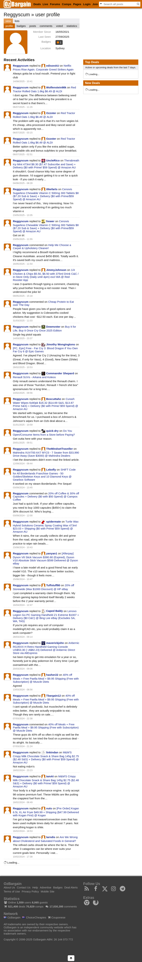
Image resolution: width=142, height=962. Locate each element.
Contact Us (23, 887)
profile (9, 25)
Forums (55, 4)
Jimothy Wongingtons (60, 344)
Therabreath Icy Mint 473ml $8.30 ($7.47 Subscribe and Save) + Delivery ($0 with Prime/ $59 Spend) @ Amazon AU (46, 164)
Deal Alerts (71, 887)
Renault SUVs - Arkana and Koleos (34, 377)
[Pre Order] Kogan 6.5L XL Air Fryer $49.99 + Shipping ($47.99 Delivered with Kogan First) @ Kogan (46, 812)
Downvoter (53, 326)
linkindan (52, 752)
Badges (57, 887)
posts (32, 25)
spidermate (53, 521)
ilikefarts (51, 189)
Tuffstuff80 (53, 585)
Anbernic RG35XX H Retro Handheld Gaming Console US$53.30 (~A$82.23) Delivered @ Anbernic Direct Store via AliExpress (46, 648)
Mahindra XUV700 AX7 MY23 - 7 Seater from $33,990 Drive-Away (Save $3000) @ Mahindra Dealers (46, 454)
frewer (50, 221)
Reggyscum (20, 65)
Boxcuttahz (53, 398)
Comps (66, 4)
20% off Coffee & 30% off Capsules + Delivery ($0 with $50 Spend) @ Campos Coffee (46, 496)
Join (95, 4)
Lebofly (51, 469)
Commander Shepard (60, 373)
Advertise (45, 887)
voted (59, 25)
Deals (37, 4)
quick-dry (52, 430)
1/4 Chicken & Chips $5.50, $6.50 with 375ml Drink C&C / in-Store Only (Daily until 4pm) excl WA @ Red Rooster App (46, 274)
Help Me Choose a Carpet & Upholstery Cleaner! (42, 246)
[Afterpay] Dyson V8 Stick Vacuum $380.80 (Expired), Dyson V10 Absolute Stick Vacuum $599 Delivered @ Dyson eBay (45, 558)
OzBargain (12, 917)
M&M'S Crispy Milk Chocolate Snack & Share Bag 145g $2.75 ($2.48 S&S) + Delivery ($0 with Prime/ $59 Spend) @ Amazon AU (46, 757)
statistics (71, 25)
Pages (77, 4)
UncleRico (53, 160)
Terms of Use (12, 891)
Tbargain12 (53, 695)
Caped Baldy (54, 610)
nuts (49, 808)
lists (17, 21)
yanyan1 (51, 553)
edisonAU (52, 65)
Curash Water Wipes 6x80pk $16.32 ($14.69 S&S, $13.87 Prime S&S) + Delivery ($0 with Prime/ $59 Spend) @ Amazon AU (45, 404)
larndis (50, 837)
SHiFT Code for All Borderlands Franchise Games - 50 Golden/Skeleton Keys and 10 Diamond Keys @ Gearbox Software (44, 474)
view (8, 21)
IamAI (50, 776)
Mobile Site (47, 891)
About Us (9, 887)
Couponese (56, 917)
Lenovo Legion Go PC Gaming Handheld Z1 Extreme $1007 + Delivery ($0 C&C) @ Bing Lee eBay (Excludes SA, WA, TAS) (46, 615)
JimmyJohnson (56, 269)
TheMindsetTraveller (59, 448)
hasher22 (52, 674)
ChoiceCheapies (34, 917)
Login (87, 4)
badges (21, 25)
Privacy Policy (30, 891)
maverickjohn (55, 642)
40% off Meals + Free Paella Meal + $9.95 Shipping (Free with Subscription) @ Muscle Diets (46, 678)
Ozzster (51, 113)
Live (45, 4)
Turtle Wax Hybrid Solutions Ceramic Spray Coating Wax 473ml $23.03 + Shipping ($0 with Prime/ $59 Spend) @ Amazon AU (45, 526)
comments (46, 25)
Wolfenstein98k (56, 87)
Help (35, 887)
